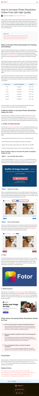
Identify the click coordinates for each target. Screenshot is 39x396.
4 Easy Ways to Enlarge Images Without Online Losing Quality (16, 371)
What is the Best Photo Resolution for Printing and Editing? (15, 35)
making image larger (31, 228)
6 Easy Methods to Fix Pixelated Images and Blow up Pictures (16, 376)
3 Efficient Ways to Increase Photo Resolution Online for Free (15, 37)
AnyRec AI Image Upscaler (14, 127)
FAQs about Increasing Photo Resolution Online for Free (14, 38)
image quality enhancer (30, 117)
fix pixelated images (11, 54)
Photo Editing (22, 15)
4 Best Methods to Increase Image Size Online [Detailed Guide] (16, 374)
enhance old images (24, 295)
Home (9, 381)
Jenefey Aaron (16, 15)
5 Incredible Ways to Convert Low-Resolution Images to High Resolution (18, 372)
